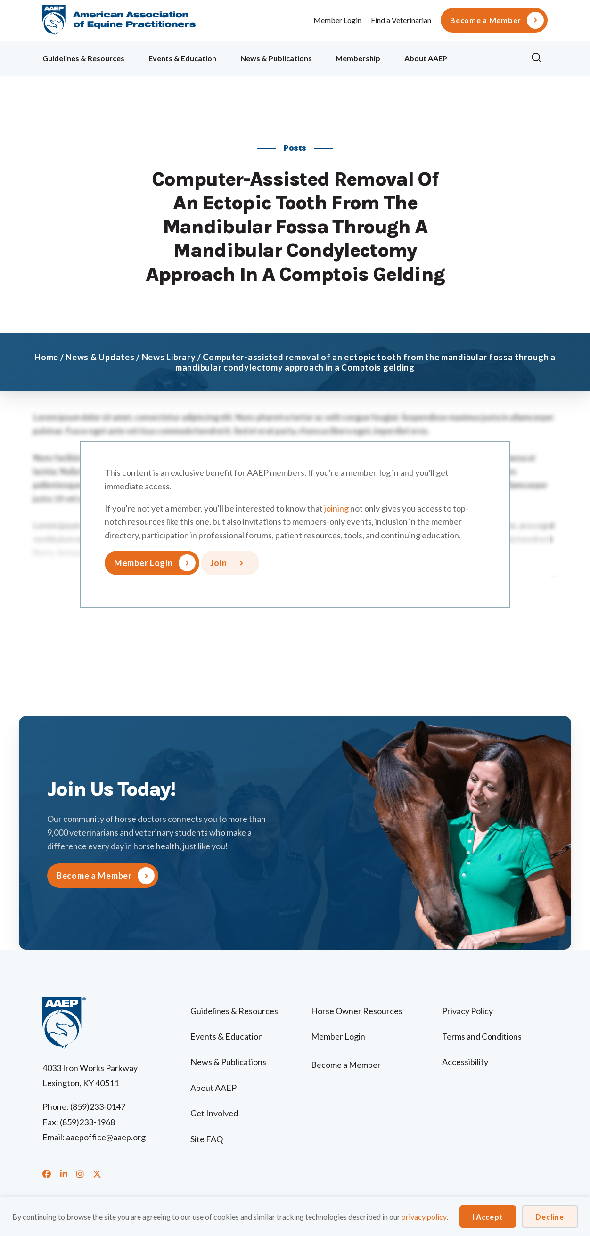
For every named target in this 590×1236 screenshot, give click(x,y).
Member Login (337, 20)
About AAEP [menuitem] (425, 58)
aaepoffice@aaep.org (106, 1137)
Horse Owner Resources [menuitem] (356, 1011)
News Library (169, 357)
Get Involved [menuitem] (214, 1113)
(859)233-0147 (97, 1106)
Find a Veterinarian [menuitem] (401, 20)
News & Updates (100, 357)
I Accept (487, 1216)
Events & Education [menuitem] (182, 58)
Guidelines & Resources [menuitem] (83, 58)
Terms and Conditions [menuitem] (482, 1036)
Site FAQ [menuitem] (206, 1139)
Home (46, 357)
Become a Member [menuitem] (485, 20)
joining (336, 508)
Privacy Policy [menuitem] (467, 1011)
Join (218, 563)
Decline (549, 1216)
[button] (539, 58)
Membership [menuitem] (358, 58)
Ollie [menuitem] (489, 57)
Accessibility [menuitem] (465, 1062)
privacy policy (424, 1216)
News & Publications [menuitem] (276, 58)
